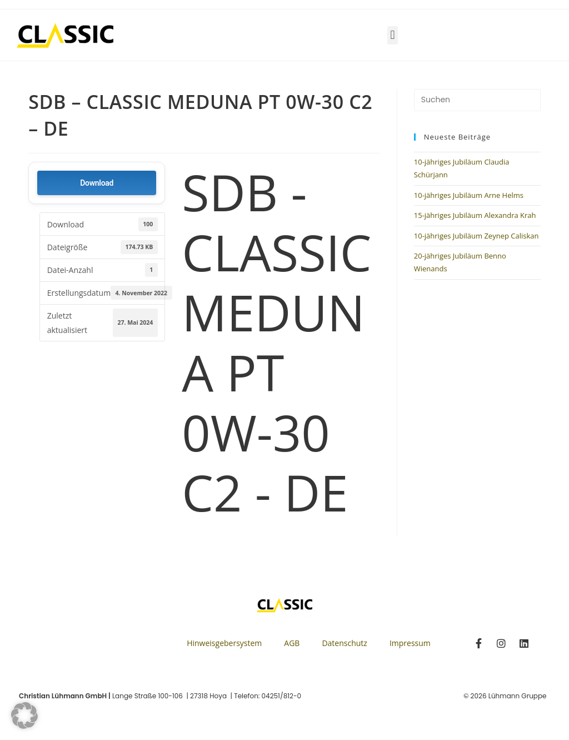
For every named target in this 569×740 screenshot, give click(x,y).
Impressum (410, 643)
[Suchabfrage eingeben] (477, 100)
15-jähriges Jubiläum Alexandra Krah (475, 215)
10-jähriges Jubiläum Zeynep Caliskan (476, 236)
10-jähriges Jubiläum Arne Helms (468, 195)
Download (96, 182)
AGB (292, 643)
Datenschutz (344, 643)
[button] (392, 35)
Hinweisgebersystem (224, 643)
